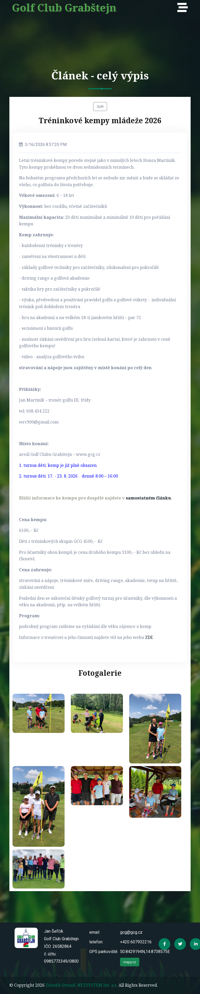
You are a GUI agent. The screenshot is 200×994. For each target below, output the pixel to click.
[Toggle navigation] (184, 7)
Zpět (100, 106)
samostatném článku (148, 498)
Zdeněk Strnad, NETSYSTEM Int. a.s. (81, 985)
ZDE (149, 637)
